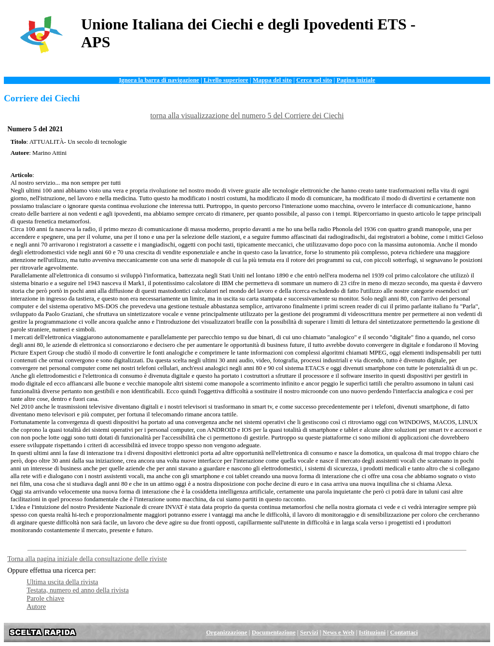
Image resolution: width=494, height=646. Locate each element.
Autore (36, 606)
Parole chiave (45, 598)
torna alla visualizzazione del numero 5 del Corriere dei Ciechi (246, 115)
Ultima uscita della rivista (62, 582)
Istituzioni (372, 632)
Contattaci (404, 632)
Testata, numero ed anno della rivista (78, 590)
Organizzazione (226, 632)
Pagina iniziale (356, 80)
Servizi (309, 632)
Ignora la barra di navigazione (159, 80)
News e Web (339, 632)
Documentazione (274, 632)
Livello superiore (226, 80)
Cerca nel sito (314, 80)
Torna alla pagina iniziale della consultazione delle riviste (87, 559)
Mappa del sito (272, 80)
